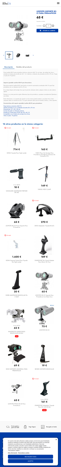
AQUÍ (40, 445)
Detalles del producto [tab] (24, 67)
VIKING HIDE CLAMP (44, 189)
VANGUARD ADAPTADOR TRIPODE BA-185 (16, 192)
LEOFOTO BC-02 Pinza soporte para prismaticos (17, 226)
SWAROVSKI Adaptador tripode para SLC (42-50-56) (44, 406)
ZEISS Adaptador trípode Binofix (44, 226)
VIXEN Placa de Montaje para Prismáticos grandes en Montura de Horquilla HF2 (44, 154)
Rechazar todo (30, 457)
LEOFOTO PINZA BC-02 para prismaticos (16, 404)
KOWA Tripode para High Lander (17, 153)
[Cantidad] (48, 25)
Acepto (30, 461)
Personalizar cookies (23, 453)
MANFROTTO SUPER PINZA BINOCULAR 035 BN (16, 332)
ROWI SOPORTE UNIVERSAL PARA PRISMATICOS (16, 370)
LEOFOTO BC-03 (44, 330)
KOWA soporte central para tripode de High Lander (16, 261)
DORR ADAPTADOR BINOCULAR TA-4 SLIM (17, 296)
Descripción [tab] (8, 67)
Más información (12, 453)
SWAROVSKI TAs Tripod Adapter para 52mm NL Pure (44, 261)
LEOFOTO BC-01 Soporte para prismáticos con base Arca (44, 296)
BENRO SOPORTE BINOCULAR (44, 369)
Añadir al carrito (47, 31)
